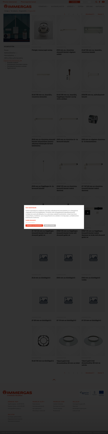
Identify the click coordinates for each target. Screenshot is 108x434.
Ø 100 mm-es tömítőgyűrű (41, 320)
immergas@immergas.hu (14, 408)
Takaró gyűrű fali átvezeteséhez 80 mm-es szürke (91, 363)
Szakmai (85, 2)
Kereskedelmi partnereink (79, 408)
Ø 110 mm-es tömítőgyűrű (66, 320)
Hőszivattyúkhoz (9, 55)
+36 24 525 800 (20, 406)
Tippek (80, 6)
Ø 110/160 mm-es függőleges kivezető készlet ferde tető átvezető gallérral (43, 233)
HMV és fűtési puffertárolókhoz (13, 58)
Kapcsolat (100, 6)
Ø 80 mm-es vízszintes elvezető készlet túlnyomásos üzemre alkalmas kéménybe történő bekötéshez (43, 142)
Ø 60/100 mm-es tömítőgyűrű (43, 361)
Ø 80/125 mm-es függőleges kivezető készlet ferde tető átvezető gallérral (67, 233)
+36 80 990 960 (20, 404)
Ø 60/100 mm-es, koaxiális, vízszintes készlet (92, 51)
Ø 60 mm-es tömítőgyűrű (41, 278)
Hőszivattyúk (8, 37)
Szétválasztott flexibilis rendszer (17, 66)
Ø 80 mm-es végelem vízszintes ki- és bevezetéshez (93, 140)
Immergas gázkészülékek (14, 416)
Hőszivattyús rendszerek (38, 410)
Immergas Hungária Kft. (79, 404)
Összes (6, 50)
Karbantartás (56, 410)
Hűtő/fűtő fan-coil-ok (8, 29)
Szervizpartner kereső (28, 2)
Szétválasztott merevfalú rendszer (17, 64)
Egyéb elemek (11, 68)
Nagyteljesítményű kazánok (15, 419)
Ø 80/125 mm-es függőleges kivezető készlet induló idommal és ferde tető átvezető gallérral (93, 234)
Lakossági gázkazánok (38, 406)
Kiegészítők (22, 11)
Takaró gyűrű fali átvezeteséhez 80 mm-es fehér (68, 362)
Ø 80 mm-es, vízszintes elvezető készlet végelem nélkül (66, 52)
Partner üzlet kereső (10, 2)
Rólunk (89, 6)
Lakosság (74, 2)
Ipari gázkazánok (36, 408)
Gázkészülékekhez (9, 53)
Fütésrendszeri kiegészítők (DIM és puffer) (16, 38)
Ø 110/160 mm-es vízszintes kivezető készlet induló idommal (92, 188)
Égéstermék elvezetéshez (12, 60)
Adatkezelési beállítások (99, 432)
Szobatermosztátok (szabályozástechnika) (24, 28)
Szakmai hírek (76, 410)
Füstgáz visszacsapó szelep (42, 50)
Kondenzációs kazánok (16, 29)
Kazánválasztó (57, 6)
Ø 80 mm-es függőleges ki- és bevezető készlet (43, 187)
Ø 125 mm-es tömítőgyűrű (91, 320)
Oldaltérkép (75, 432)
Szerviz (70, 6)
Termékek (42, 6)
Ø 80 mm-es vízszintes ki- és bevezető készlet (67, 140)
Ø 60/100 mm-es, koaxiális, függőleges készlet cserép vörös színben (67, 97)
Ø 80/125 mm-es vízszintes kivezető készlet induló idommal (67, 188)
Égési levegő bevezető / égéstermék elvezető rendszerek (16, 19)
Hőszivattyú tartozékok (14, 421)
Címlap (6, 11)
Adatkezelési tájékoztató (85, 432)
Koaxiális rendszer (12, 62)
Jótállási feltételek (58, 404)
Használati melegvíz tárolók (24, 36)
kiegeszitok (36, 47)
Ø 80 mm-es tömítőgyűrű (66, 278)
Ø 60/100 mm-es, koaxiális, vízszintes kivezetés (42, 96)
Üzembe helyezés (57, 408)
